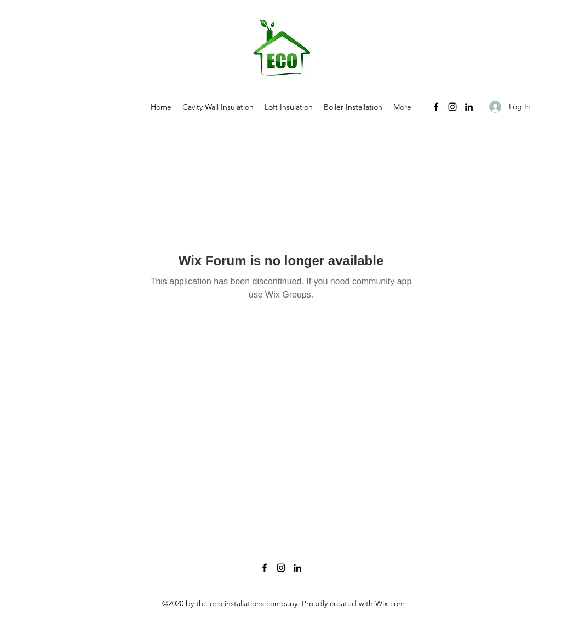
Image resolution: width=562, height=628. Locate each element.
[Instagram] (452, 106)
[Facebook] (436, 106)
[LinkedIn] (468, 106)
